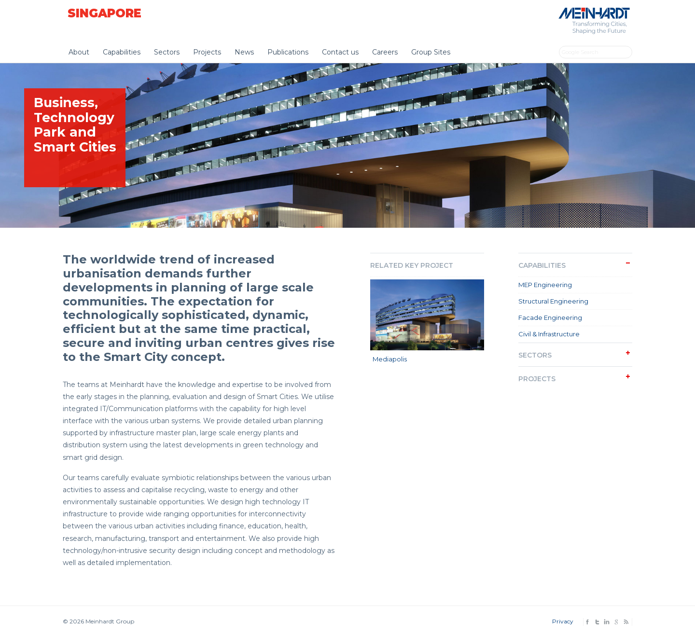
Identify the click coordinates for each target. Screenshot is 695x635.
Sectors (167, 52)
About (79, 52)
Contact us (340, 52)
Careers (385, 52)
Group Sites (430, 52)
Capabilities (121, 52)
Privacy (562, 621)
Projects (207, 52)
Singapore (104, 13)
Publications (287, 52)
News (244, 52)
